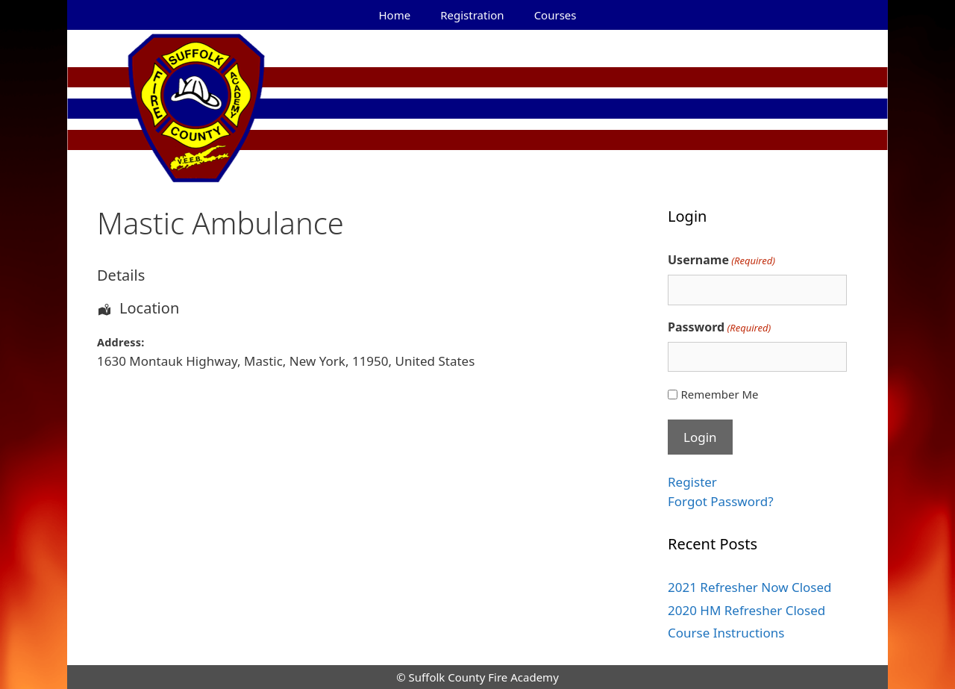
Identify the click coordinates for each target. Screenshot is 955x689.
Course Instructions (726, 632)
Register (692, 481)
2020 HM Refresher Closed (746, 610)
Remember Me (719, 394)
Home (395, 14)
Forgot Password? (721, 501)
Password (719, 327)
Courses (555, 14)
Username (721, 260)
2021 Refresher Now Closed (750, 587)
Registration (472, 14)
